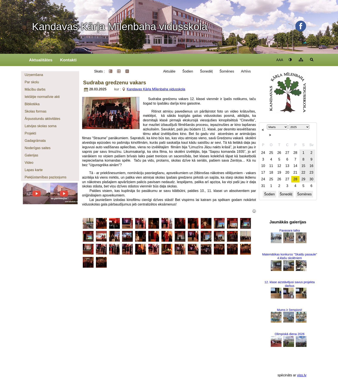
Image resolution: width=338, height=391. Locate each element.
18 (271, 172)
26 (279, 153)
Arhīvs (246, 71)
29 (303, 179)
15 (303, 166)
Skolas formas (35, 111)
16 (311, 166)
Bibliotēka (32, 104)
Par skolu (32, 82)
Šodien (187, 71)
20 (287, 172)
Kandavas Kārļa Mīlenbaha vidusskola (119, 26)
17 (263, 172)
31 (263, 186)
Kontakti (68, 60)
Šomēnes (226, 71)
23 (311, 172)
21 (295, 172)
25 (271, 153)
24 (263, 153)
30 (311, 179)
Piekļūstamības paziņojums (45, 177)
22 (303, 172)
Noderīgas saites (37, 148)
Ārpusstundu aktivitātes (42, 119)
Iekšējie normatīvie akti (42, 97)
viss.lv (302, 375)
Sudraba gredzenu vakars (114, 82)
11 (271, 166)
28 (295, 153)
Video (29, 162)
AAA (279, 60)
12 (279, 166)
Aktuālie (169, 71)
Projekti (30, 133)
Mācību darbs (35, 89)
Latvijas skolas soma (40, 126)
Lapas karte (34, 170)
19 (279, 172)
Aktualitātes (41, 60)
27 (287, 153)
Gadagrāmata (35, 140)
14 (295, 166)
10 (263, 166)
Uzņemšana (34, 75)
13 (287, 166)
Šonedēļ (206, 71)
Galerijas (31, 155)
